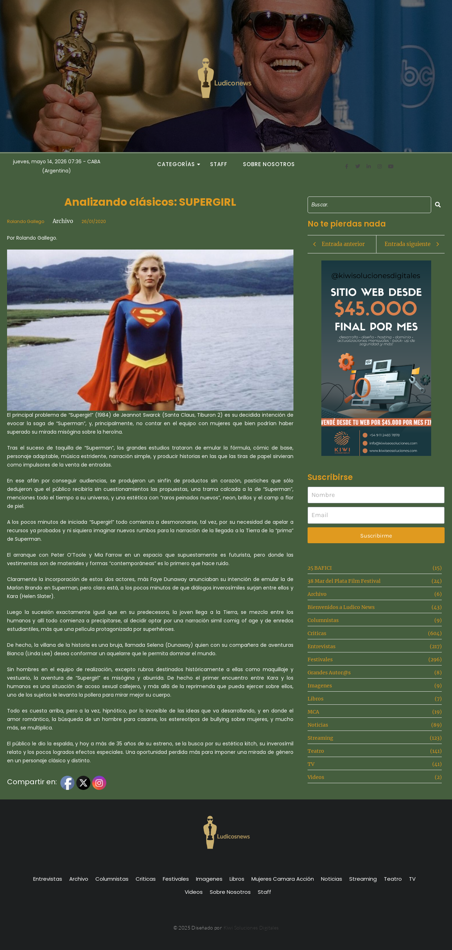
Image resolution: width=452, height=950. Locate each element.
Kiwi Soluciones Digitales (251, 928)
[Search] (370, 205)
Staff (218, 164)
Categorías (178, 164)
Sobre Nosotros (269, 164)
